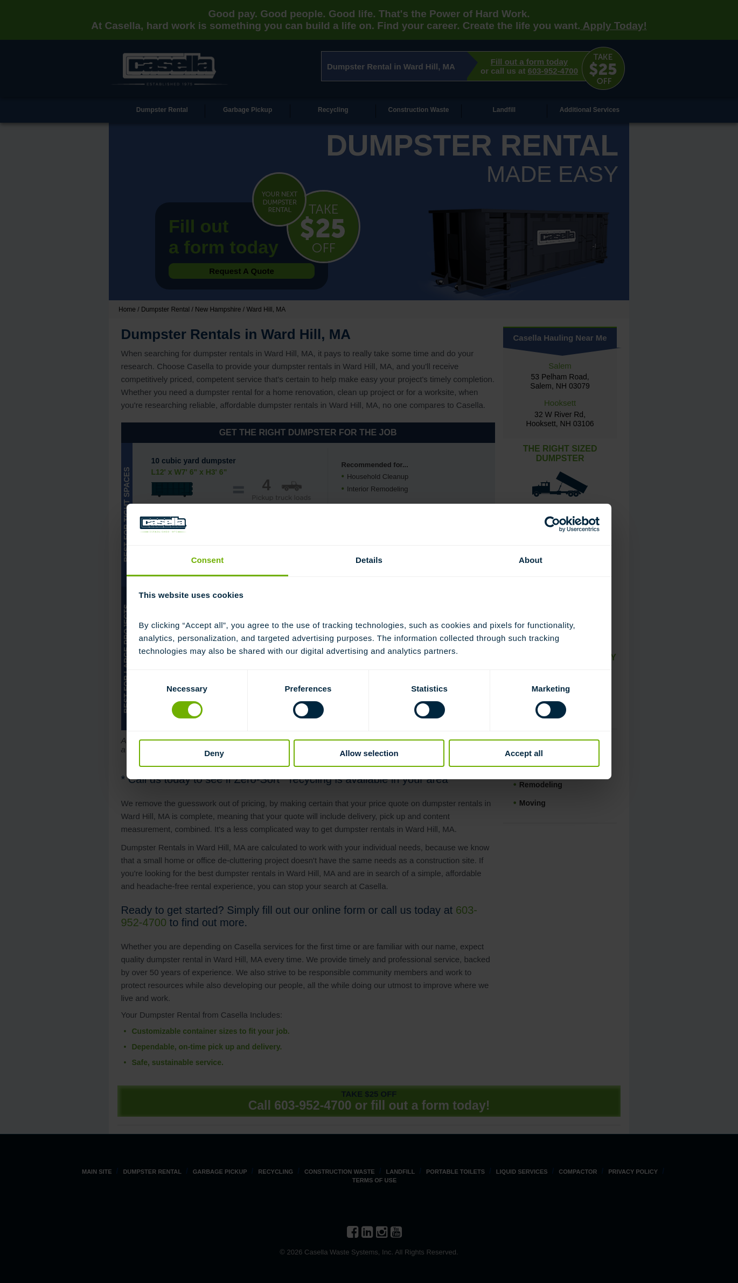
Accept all (524, 753)
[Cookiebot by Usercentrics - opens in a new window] (552, 524)
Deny (214, 753)
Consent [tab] (207, 560)
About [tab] (530, 560)
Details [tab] (369, 560)
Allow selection (368, 753)
